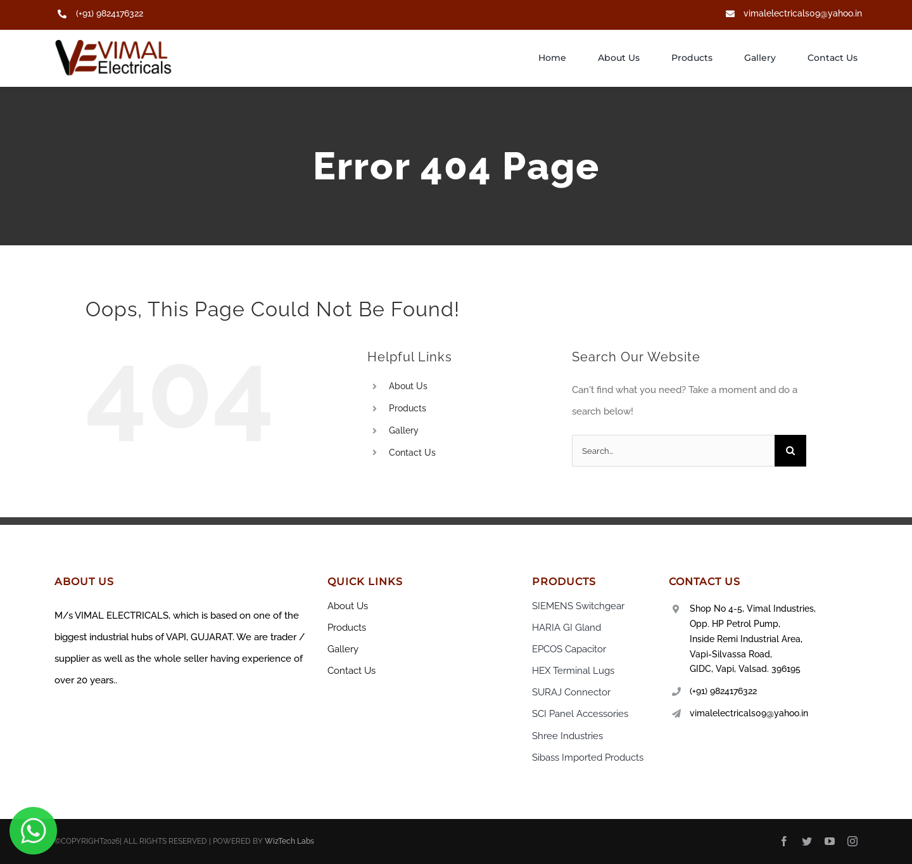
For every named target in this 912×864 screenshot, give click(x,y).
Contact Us (412, 453)
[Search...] (673, 451)
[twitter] (807, 841)
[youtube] (830, 841)
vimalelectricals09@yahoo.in (803, 13)
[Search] (790, 451)
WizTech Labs (289, 841)
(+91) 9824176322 (109, 13)
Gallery (404, 430)
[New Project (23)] (114, 43)
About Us (408, 386)
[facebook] (784, 841)
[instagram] (852, 841)
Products (407, 408)
